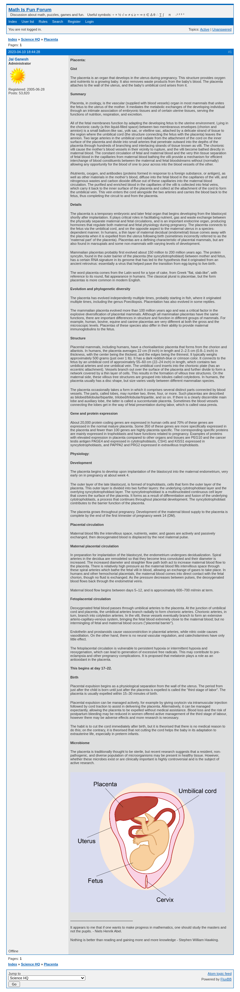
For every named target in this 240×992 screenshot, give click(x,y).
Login (89, 21)
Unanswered (222, 29)
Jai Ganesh (18, 59)
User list (28, 21)
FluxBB (226, 979)
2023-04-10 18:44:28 (24, 52)
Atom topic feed (220, 973)
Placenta (51, 39)
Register (74, 21)
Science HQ (30, 39)
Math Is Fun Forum (30, 9)
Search (57, 21)
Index (12, 21)
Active (204, 29)
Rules (43, 21)
